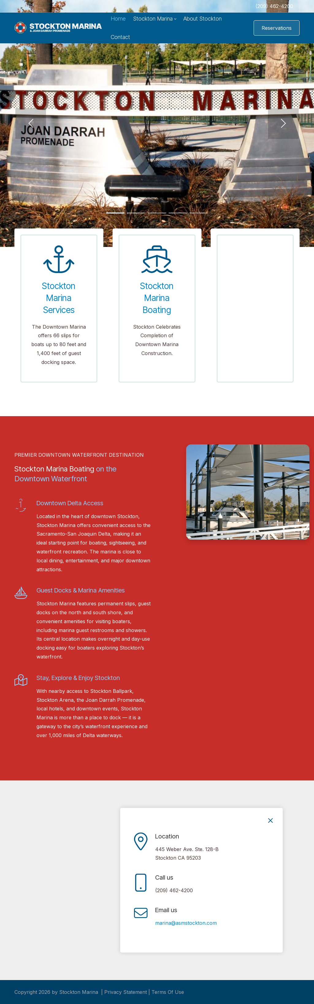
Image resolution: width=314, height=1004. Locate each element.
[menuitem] (118, 19)
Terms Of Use (167, 992)
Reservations (277, 28)
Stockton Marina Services (58, 298)
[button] (30, 123)
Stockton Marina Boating (157, 298)
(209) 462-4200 (274, 6)
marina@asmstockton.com (186, 923)
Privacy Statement (125, 992)
